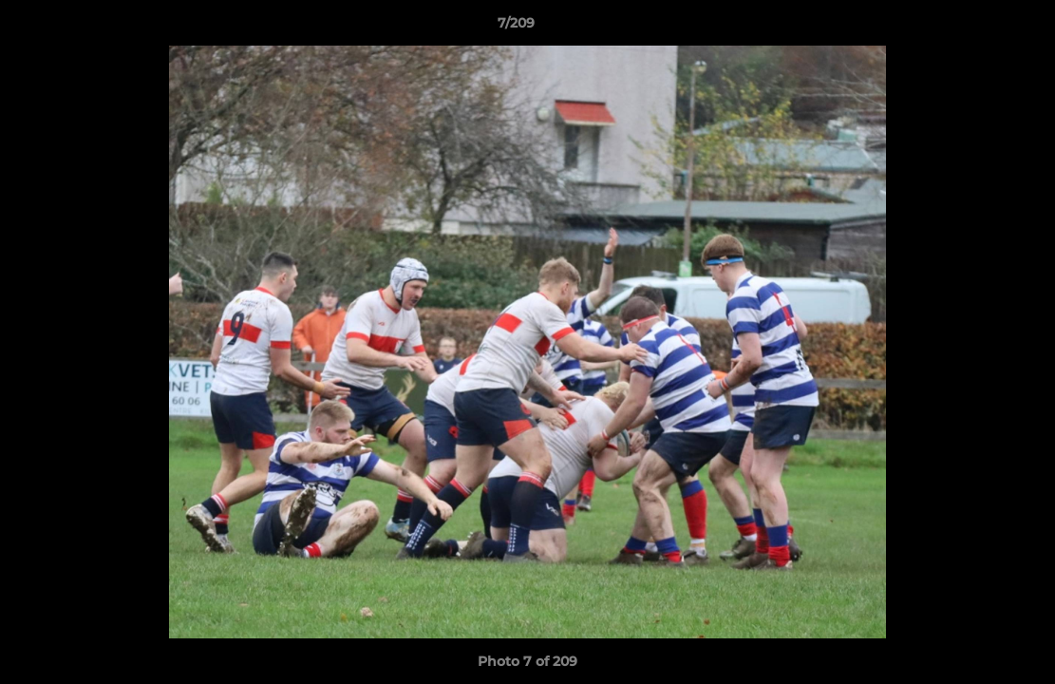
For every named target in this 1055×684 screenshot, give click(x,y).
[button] (975, 27)
